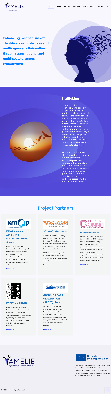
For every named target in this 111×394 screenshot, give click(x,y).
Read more (10, 269)
